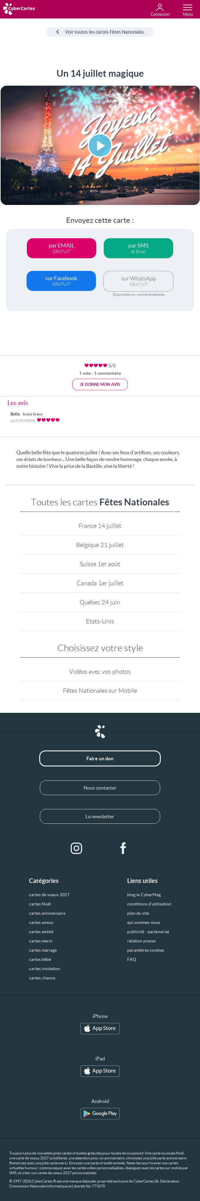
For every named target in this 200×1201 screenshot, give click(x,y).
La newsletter (99, 816)
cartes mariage (43, 950)
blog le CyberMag (144, 894)
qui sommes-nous (143, 922)
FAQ (131, 959)
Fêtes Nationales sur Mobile (100, 690)
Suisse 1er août (100, 564)
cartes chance (42, 977)
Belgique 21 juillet (100, 544)
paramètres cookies (145, 950)
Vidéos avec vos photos (100, 671)
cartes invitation (44, 968)
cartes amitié (41, 931)
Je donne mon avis (100, 384)
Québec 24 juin (100, 602)
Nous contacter (100, 787)
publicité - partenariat (148, 931)
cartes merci (40, 940)
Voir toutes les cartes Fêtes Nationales (100, 32)
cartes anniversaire (47, 913)
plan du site (138, 913)
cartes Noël (40, 903)
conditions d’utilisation (149, 903)
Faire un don (100, 758)
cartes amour (41, 922)
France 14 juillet (99, 525)
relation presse (141, 940)
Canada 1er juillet (100, 583)
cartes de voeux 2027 (49, 894)
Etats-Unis (100, 621)
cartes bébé (40, 959)
